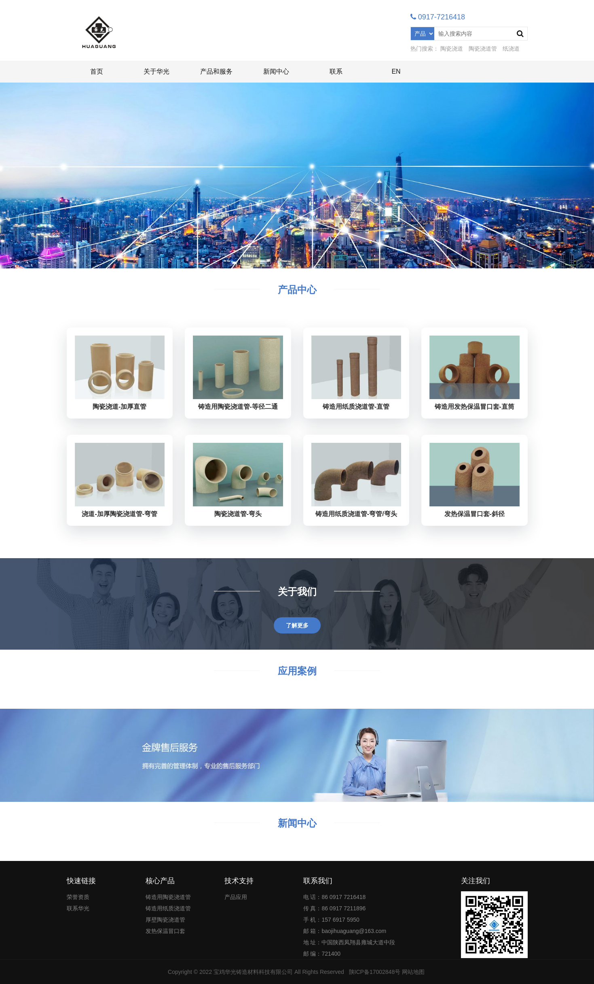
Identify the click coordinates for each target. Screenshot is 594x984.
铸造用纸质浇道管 (168, 908)
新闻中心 (276, 71)
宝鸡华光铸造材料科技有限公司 (253, 972)
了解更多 (297, 625)
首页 (96, 71)
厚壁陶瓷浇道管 (165, 919)
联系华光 (78, 908)
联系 (336, 71)
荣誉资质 (78, 897)
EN (395, 71)
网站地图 (413, 972)
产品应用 (235, 897)
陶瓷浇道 (451, 48)
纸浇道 (511, 48)
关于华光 (156, 71)
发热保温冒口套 (165, 931)
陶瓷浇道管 (483, 48)
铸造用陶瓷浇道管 (168, 897)
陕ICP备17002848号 (375, 972)
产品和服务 (216, 71)
